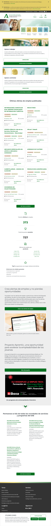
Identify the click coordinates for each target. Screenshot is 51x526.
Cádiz (10, 118)
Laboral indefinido (15, 155)
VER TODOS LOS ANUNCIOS (25, 474)
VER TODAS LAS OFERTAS (25, 206)
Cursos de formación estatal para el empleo (10, 496)
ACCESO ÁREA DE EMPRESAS (25, 92)
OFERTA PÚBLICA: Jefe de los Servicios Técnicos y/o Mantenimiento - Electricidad (13, 131)
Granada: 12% (36, 254)
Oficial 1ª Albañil (32, 129)
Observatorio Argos (29, 496)
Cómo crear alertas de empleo (25, 308)
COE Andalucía (5, 498)
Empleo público (14, 114)
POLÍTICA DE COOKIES (38, 515)
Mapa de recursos (29, 11)
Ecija (7, 158)
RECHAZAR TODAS (42, 518)
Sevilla (37, 134)
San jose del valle (9, 138)
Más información (37, 8)
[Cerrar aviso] (48, 2)
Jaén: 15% (36, 256)
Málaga (34, 174)
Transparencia (5, 510)
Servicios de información (31, 494)
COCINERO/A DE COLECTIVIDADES (9, 188)
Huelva (15, 194)
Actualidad (28, 492)
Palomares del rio (32, 134)
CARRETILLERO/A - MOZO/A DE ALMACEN (14, 170)
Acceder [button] (41, 17)
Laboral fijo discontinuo (39, 132)
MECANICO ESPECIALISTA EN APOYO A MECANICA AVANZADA (13, 151)
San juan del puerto (10, 194)
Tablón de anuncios (30, 490)
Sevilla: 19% (36, 251)
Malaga (30, 154)
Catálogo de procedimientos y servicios (34, 498)
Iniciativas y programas (6, 501)
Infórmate (12, 3)
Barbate (7, 118)
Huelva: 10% (16, 253)
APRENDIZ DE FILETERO (34, 149)
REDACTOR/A (31, 107)
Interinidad (20, 136)
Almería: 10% (37, 253)
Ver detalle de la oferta (17, 124)
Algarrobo (31, 174)
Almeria (30, 115)
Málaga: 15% (16, 254)
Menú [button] (45, 17)
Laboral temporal (7, 116)
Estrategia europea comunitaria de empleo (10, 503)
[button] (35, 17)
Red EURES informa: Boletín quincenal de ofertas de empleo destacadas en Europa (14, 422)
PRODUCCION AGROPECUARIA (37, 169)
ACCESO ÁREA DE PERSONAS (25, 63)
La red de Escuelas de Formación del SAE (10, 494)
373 (25, 222)
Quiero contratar (5, 492)
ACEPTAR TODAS (34, 518)
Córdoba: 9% (16, 256)
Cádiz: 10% (16, 251)
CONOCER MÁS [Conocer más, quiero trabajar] (25, 59)
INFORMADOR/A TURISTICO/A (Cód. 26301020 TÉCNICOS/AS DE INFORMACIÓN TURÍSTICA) (13, 109)
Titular (3, 508)
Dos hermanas (9, 176)
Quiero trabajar (5, 490)
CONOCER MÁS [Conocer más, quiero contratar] (25, 88)
